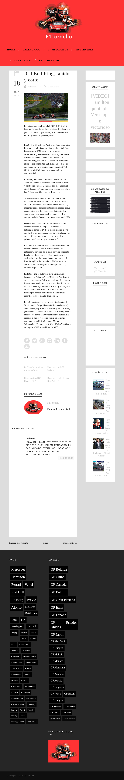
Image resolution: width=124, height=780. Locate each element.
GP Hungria (57, 700)
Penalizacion (17, 698)
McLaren (30, 606)
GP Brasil (69, 693)
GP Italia (57, 607)
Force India (24, 644)
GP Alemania (58, 667)
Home (11, 49)
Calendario (31, 49)
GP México (70, 706)
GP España (58, 615)
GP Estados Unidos (64, 625)
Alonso (16, 607)
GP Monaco (56, 706)
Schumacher (16, 662)
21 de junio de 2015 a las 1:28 (59, 441)
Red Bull (17, 592)
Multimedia (84, 49)
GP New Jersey (69, 718)
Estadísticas (31, 662)
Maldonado (31, 698)
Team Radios (32, 721)
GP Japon (57, 634)
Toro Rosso (16, 668)
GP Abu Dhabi (58, 641)
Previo (31, 600)
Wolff (22, 710)
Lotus (14, 619)
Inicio (45, 543)
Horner (14, 680)
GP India (54, 712)
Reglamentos (49, 60)
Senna (23, 716)
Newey (14, 716)
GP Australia (57, 674)
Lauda (31, 710)
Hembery (31, 704)
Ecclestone (16, 674)
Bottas (33, 638)
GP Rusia (56, 693)
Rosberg (17, 600)
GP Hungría (57, 647)
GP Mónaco (57, 660)
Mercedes (18, 569)
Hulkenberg (30, 686)
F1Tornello (33, 87)
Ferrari (16, 584)
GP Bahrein (59, 592)
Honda (28, 674)
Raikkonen (31, 613)
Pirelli (23, 638)
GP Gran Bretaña (63, 600)
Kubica (14, 692)
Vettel (29, 584)
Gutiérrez (25, 692)
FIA (23, 619)
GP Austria (56, 680)
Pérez (14, 632)
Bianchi (24, 680)
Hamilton (18, 577)
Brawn (14, 710)
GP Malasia (57, 654)
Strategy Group (17, 721)
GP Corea (66, 712)
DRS (13, 644)
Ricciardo (32, 626)
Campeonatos (58, 49)
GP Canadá (59, 584)
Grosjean (15, 656)
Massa (33, 632)
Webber (14, 650)
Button (28, 668)
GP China (57, 577)
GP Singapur (57, 687)
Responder (66, 458)
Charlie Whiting (17, 704)
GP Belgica (59, 569)
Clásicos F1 (23, 60)
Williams (26, 650)
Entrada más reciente (18, 543)
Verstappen (17, 626)
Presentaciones (29, 656)
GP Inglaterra (55, 718)
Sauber (24, 632)
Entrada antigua (69, 543)
